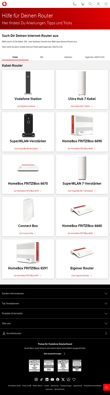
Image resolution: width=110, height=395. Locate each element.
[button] (106, 387)
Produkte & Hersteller (55, 313)
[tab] (15, 57)
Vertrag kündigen (66, 386)
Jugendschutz (77, 386)
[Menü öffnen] (106, 4)
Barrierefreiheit (59, 389)
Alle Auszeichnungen (55, 354)
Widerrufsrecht (37, 386)
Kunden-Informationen (55, 294)
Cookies (46, 386)
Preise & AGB (26, 386)
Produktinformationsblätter (93, 386)
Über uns (55, 323)
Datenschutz (55, 386)
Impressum (49, 389)
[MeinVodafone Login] (98, 4)
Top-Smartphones (55, 303)
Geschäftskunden (11, 333)
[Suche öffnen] (90, 4)
